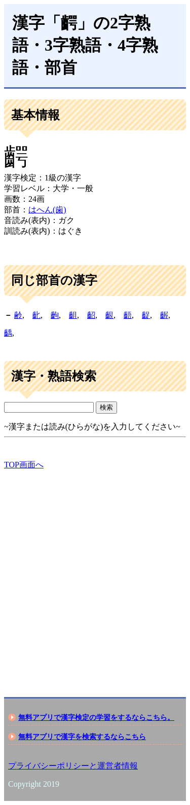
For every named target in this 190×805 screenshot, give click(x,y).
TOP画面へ (24, 464)
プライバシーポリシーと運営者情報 (73, 765)
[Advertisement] (95, 575)
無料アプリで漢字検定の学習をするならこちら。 (96, 717)
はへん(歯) (47, 209)
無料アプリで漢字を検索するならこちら (82, 737)
